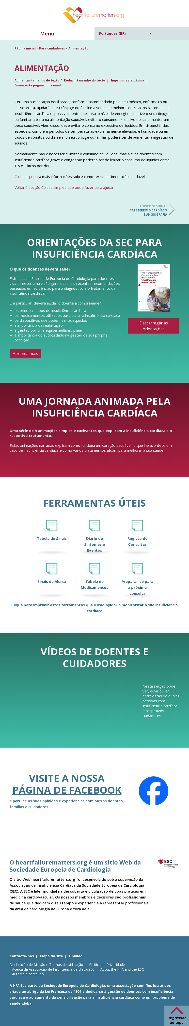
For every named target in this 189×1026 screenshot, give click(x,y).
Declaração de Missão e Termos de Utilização (46, 964)
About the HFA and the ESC (122, 969)
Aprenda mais (25, 353)
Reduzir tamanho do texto (84, 80)
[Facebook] (153, 791)
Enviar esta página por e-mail (38, 85)
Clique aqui (23, 176)
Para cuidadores (52, 48)
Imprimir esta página (127, 80)
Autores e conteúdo (28, 974)
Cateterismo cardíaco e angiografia (147, 210)
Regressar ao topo (177, 1020)
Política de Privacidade (107, 964)
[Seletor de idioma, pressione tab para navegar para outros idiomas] (125, 33)
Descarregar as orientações (154, 326)
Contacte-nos (22, 956)
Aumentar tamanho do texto (37, 80)
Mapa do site (51, 956)
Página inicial (25, 48)
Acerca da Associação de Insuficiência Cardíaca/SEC (53, 969)
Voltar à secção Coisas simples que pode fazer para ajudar (64, 187)
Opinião (75, 956)
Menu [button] (47, 33)
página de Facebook (67, 790)
